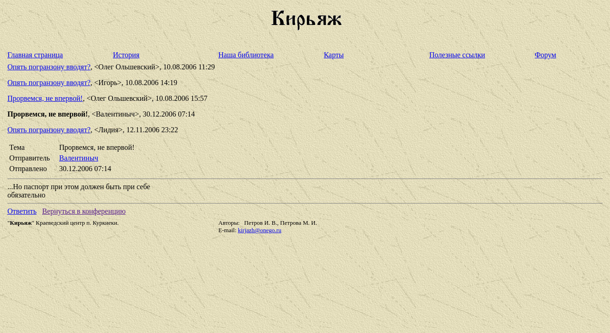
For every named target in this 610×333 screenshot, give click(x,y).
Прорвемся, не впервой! (45, 98)
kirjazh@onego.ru (259, 230)
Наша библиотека (246, 55)
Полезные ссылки (457, 55)
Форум (545, 55)
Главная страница (35, 55)
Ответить (22, 211)
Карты (334, 55)
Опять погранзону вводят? (48, 67)
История (126, 55)
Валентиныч (78, 158)
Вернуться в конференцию (83, 211)
